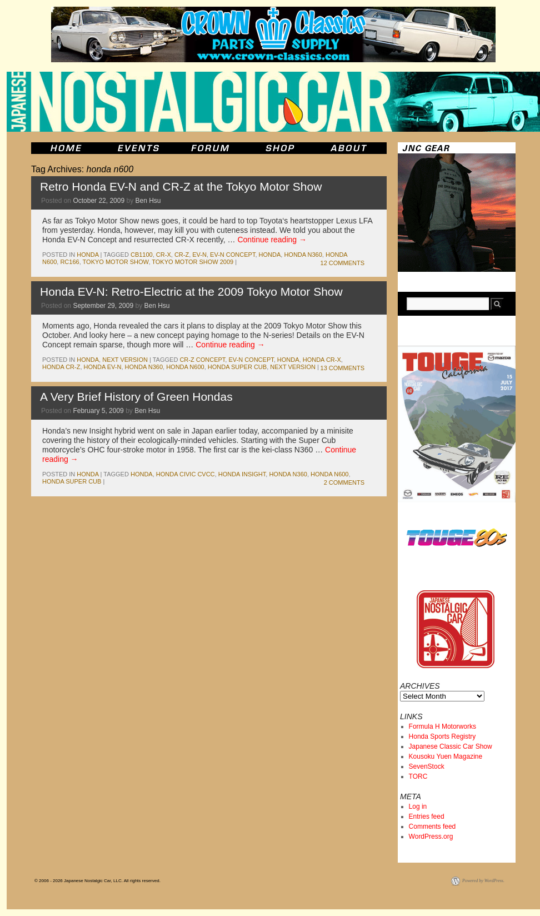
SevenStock (426, 766)
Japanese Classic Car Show (450, 746)
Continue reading (272, 239)
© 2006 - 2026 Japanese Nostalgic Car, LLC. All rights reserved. (97, 880)
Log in (418, 806)
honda (87, 254)
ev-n (199, 254)
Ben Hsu (148, 201)
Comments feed (432, 826)
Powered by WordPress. (483, 880)
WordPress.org (431, 836)
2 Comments (344, 482)
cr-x (163, 254)
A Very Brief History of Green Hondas (136, 396)
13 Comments (342, 368)
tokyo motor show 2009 (192, 261)
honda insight (242, 474)
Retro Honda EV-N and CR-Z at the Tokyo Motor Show (181, 186)
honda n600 (185, 367)
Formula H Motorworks (442, 726)
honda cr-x (322, 359)
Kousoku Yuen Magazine (446, 756)
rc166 (69, 261)
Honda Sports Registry (442, 736)
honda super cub (237, 367)
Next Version (125, 359)
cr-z (181, 254)
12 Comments (342, 263)
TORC (418, 776)
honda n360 (303, 254)
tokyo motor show (116, 261)
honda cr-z (61, 367)
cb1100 (142, 254)
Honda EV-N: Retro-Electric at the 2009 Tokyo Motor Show (191, 291)
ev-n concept (232, 254)
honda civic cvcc (185, 474)
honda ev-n (103, 367)
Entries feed (426, 816)
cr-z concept (202, 359)
